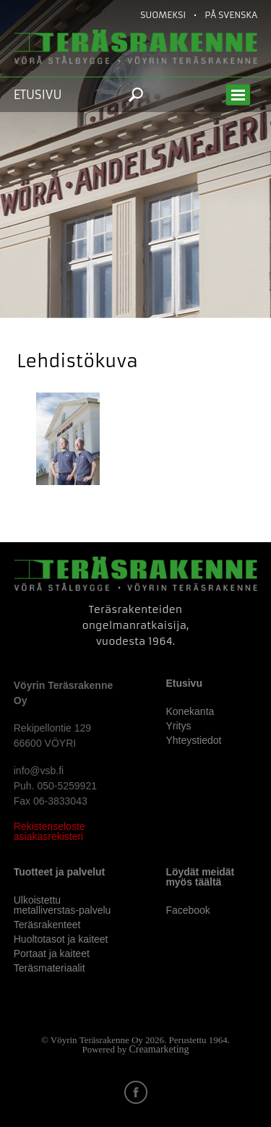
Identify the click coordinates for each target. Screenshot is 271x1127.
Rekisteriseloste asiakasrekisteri (49, 831)
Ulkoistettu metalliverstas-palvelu (62, 905)
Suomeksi (163, 14)
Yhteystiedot (193, 740)
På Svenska (231, 14)
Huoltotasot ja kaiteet (61, 939)
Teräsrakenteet (47, 925)
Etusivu (38, 94)
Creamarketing (159, 1049)
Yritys (178, 726)
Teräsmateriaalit (49, 968)
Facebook (187, 910)
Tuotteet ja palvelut (60, 872)
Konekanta (189, 711)
